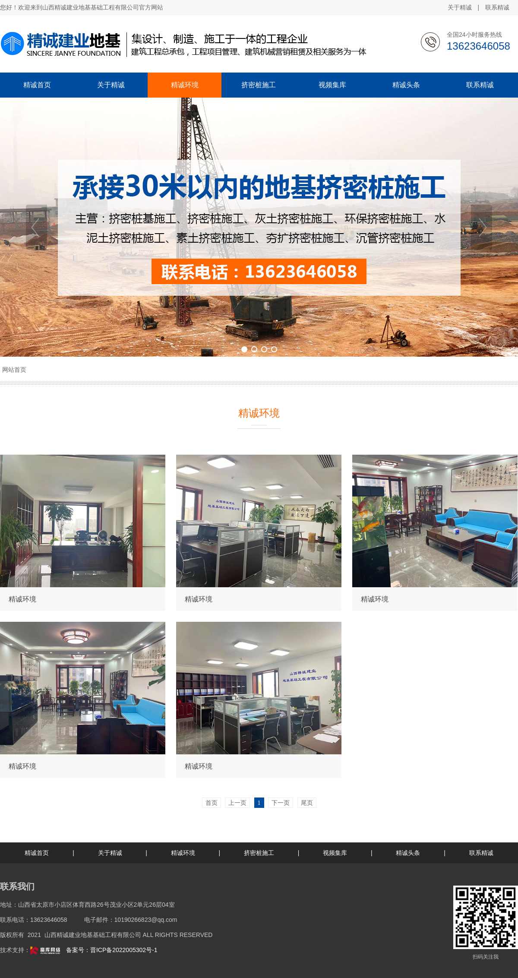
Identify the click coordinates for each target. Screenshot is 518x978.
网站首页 (14, 369)
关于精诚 (460, 7)
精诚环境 (183, 852)
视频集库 (335, 852)
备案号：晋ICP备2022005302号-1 (112, 949)
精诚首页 (37, 852)
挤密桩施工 (259, 852)
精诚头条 (408, 852)
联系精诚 (497, 7)
